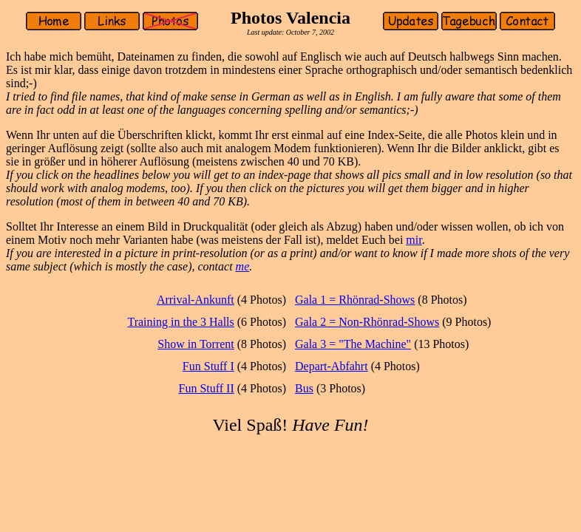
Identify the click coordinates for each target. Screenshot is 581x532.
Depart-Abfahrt (331, 366)
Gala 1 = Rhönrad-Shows (355, 299)
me (243, 266)
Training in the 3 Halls (180, 322)
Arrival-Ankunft (195, 299)
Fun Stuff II (206, 388)
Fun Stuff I (208, 366)
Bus (304, 388)
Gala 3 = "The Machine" (353, 344)
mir (413, 239)
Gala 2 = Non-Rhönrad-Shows (367, 322)
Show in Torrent (195, 344)
